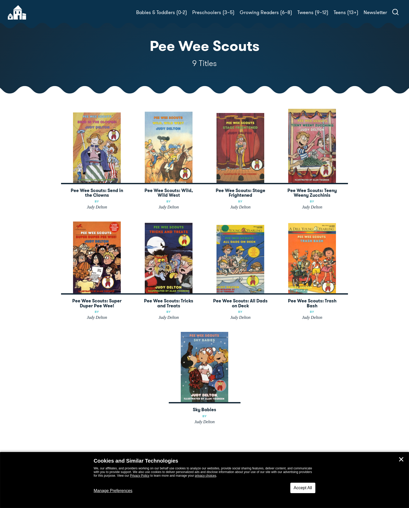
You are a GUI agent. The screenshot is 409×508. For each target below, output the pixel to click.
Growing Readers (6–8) (266, 12)
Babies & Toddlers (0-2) (161, 12)
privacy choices (205, 475)
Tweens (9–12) (312, 12)
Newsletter (375, 12)
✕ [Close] (401, 459)
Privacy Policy (139, 475)
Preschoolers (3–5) (213, 12)
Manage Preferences (113, 490)
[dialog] (204, 480)
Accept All (303, 488)
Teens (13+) (346, 12)
